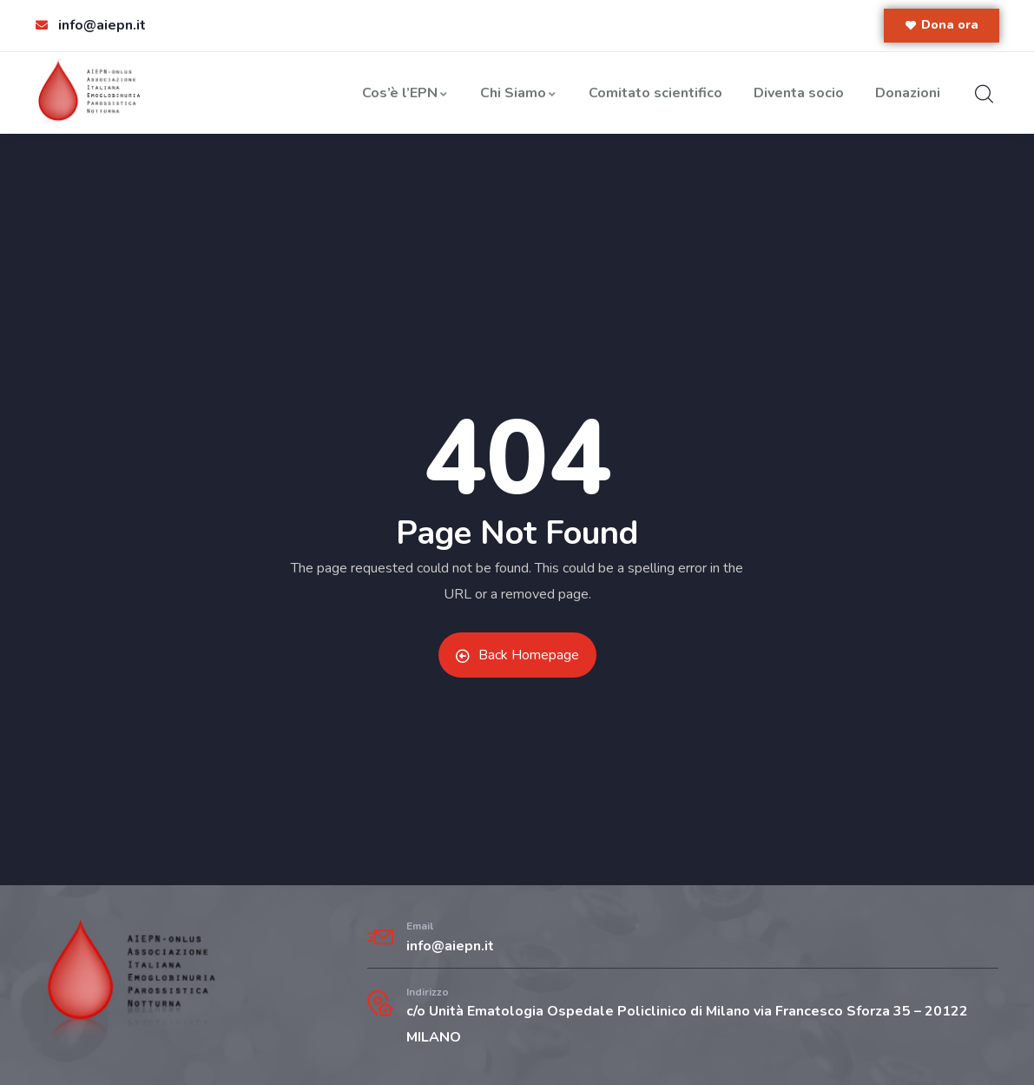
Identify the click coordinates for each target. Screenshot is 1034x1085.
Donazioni (907, 93)
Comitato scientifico (655, 93)
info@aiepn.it (450, 946)
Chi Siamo (518, 93)
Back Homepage (517, 655)
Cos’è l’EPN (405, 93)
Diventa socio (799, 93)
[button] (941, 26)
